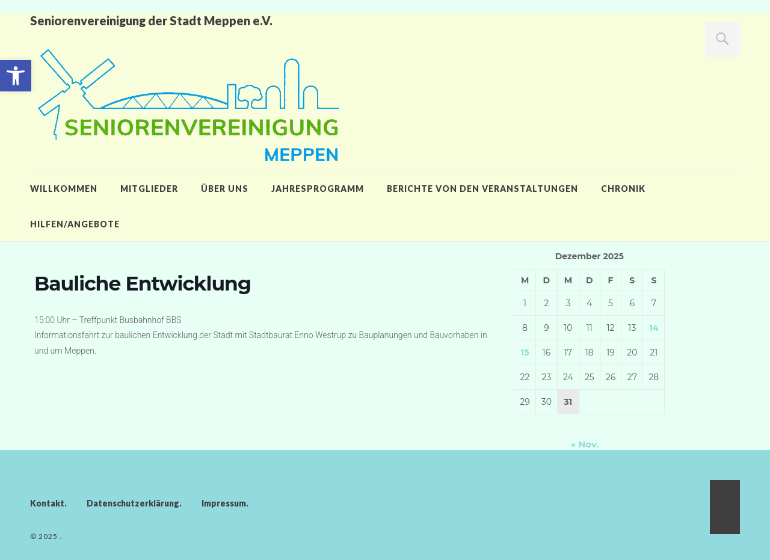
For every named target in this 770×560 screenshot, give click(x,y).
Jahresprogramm (317, 188)
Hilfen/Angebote (75, 224)
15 (525, 352)
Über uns (224, 188)
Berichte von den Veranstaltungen (482, 188)
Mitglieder (149, 188)
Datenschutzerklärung (133, 503)
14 (653, 327)
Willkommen (63, 188)
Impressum (224, 503)
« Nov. (584, 444)
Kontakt (47, 503)
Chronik (623, 188)
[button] (15, 75)
